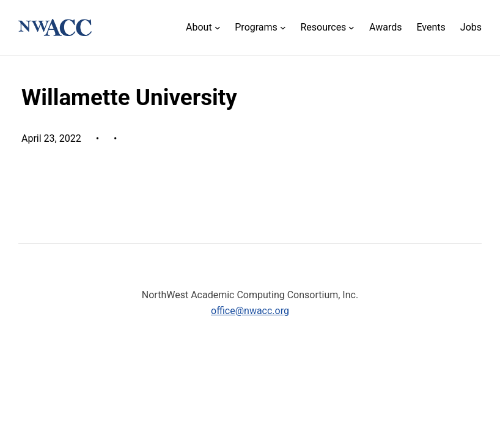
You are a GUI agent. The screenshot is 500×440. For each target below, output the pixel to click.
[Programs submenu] (260, 28)
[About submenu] (203, 28)
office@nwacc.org (250, 311)
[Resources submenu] (327, 28)
